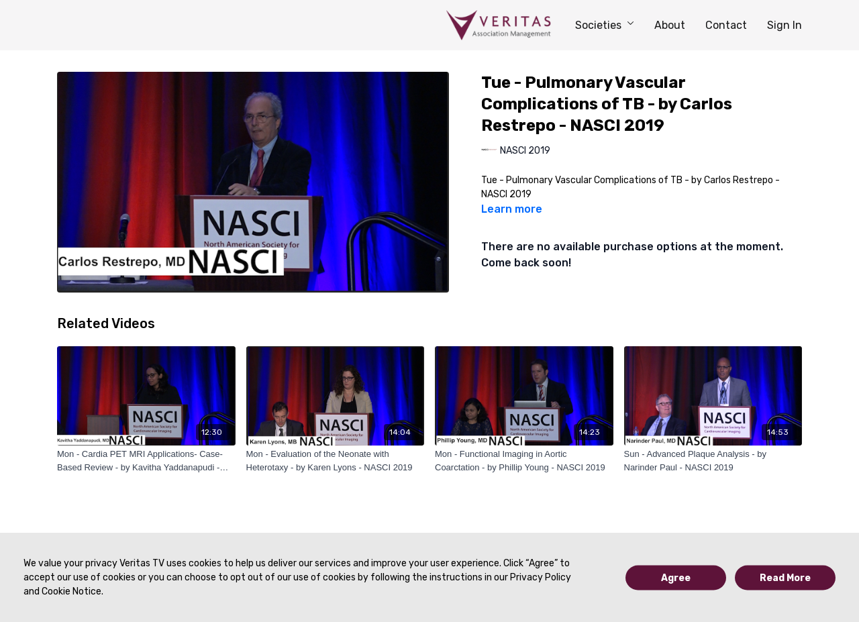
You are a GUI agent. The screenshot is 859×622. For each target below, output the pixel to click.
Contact (726, 25)
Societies (604, 25)
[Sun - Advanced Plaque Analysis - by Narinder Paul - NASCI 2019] (713, 461)
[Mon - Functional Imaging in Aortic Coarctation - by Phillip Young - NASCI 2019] (524, 461)
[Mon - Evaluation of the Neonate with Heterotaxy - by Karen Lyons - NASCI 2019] (335, 461)
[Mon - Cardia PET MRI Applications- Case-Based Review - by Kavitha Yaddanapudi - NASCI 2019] (146, 461)
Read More (785, 577)
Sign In (784, 25)
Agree (676, 577)
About (669, 25)
